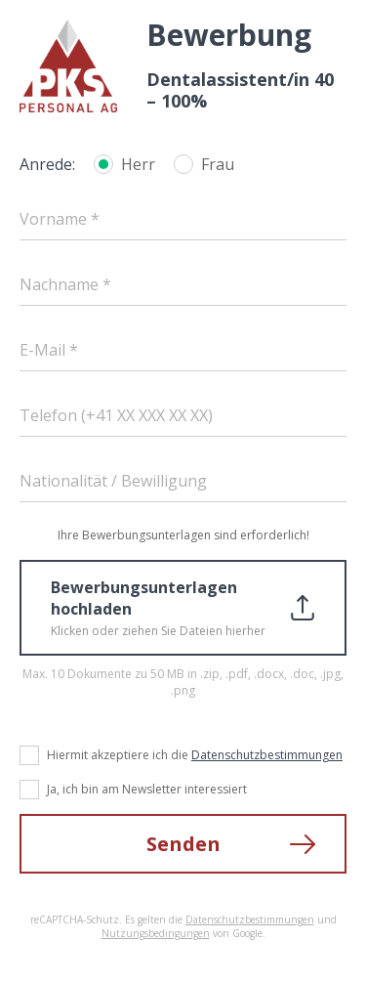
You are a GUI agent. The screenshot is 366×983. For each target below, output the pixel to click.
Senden (183, 844)
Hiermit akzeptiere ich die (195, 755)
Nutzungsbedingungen (156, 933)
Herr (138, 164)
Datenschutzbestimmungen (267, 755)
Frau (217, 164)
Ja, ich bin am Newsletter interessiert (147, 789)
